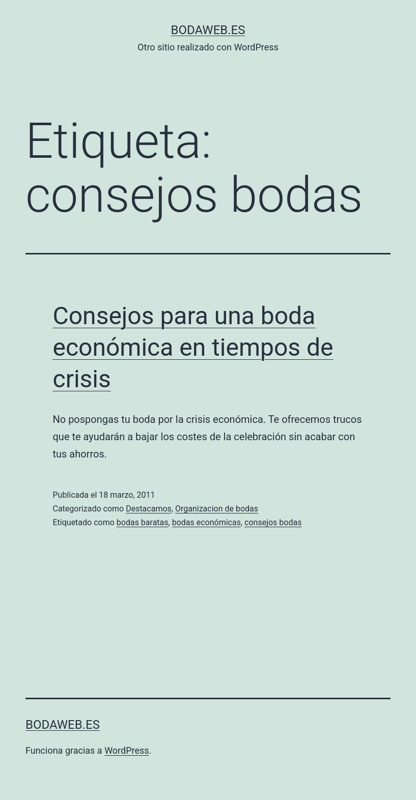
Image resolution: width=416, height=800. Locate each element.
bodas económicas (206, 522)
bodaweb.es (208, 30)
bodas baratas (143, 522)
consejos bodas (272, 522)
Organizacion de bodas (216, 508)
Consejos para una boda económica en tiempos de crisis (193, 347)
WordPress (126, 750)
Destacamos (149, 508)
